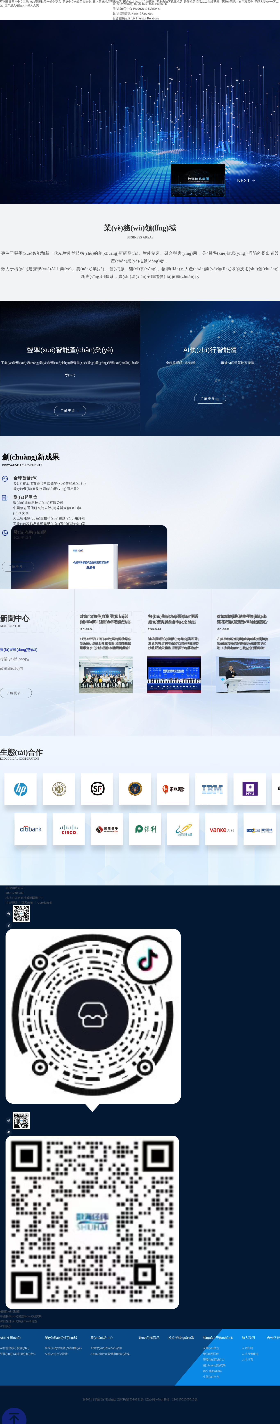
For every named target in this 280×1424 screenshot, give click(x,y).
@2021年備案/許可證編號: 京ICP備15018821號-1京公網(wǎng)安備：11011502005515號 (140, 1399)
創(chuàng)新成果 (214, 1365)
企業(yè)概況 (211, 1348)
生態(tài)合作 (211, 1376)
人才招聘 (247, 1348)
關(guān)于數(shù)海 (218, 1337)
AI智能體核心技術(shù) (14, 1348)
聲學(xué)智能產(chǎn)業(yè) (63, 1348)
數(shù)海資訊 (149, 1337)
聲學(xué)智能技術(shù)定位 (18, 1353)
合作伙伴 (273, 1337)
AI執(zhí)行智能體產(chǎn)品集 (110, 1353)
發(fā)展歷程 (211, 1353)
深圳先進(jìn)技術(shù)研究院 (18, 1321)
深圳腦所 (5, 1326)
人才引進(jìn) (250, 1353)
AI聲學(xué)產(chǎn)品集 (106, 1348)
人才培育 (247, 1359)
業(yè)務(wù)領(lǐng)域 (61, 1337)
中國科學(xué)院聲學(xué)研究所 (21, 1316)
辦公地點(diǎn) (212, 1371)
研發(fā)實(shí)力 (213, 1359)
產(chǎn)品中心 (101, 1337)
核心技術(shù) (10, 1337)
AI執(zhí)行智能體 (56, 1353)
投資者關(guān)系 (181, 1337)
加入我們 (248, 1337)
